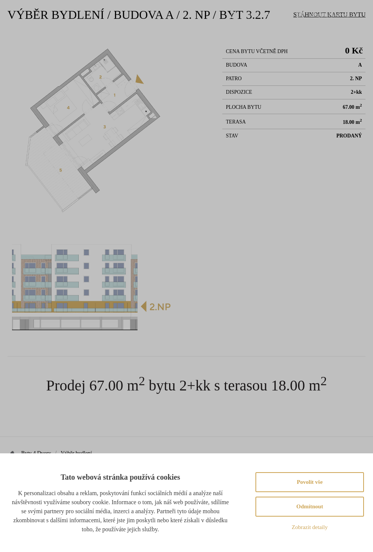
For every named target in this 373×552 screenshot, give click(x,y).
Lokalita (212, 41)
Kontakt (311, 41)
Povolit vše (310, 482)
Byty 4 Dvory (36, 453)
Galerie (245, 41)
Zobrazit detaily (309, 527)
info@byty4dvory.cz (332, 14)
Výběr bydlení (171, 41)
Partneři (345, 41)
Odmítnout (310, 506)
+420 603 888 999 (260, 14)
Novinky (278, 41)
